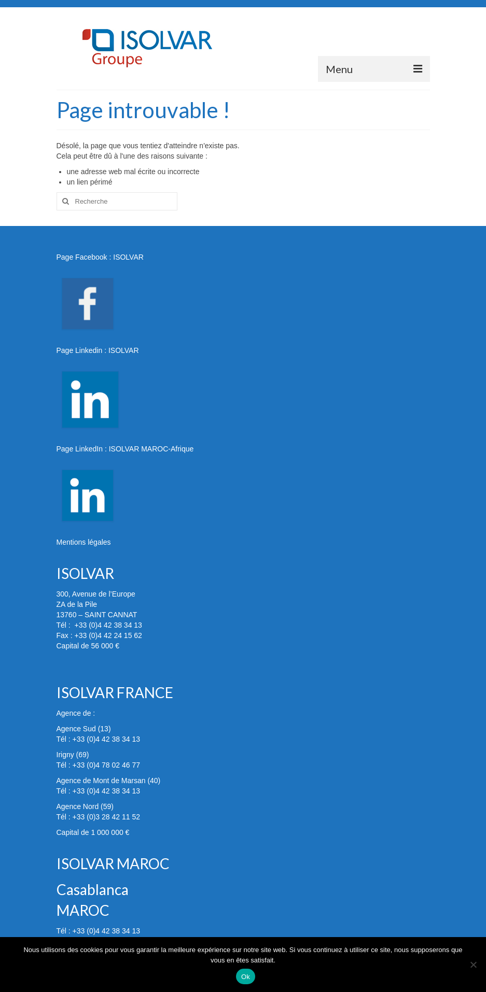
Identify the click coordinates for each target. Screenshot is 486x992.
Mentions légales (84, 542)
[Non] (473, 964)
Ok (245, 977)
